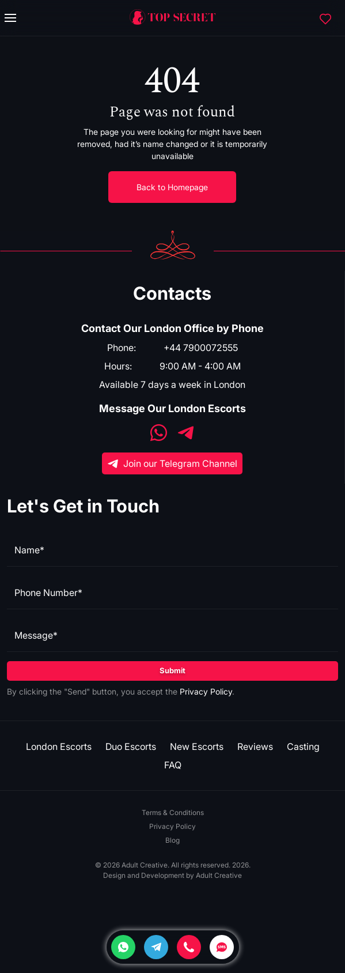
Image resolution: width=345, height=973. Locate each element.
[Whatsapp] (123, 947)
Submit (172, 670)
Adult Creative (219, 875)
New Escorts (196, 746)
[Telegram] (156, 947)
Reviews (255, 746)
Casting (303, 746)
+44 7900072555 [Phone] (201, 347)
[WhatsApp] (159, 434)
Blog (172, 840)
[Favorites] (325, 18)
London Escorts (59, 746)
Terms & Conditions (173, 812)
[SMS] (222, 947)
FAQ (172, 765)
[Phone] (189, 947)
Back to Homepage (172, 187)
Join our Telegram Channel (172, 463)
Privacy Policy (206, 691)
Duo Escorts (130, 746)
